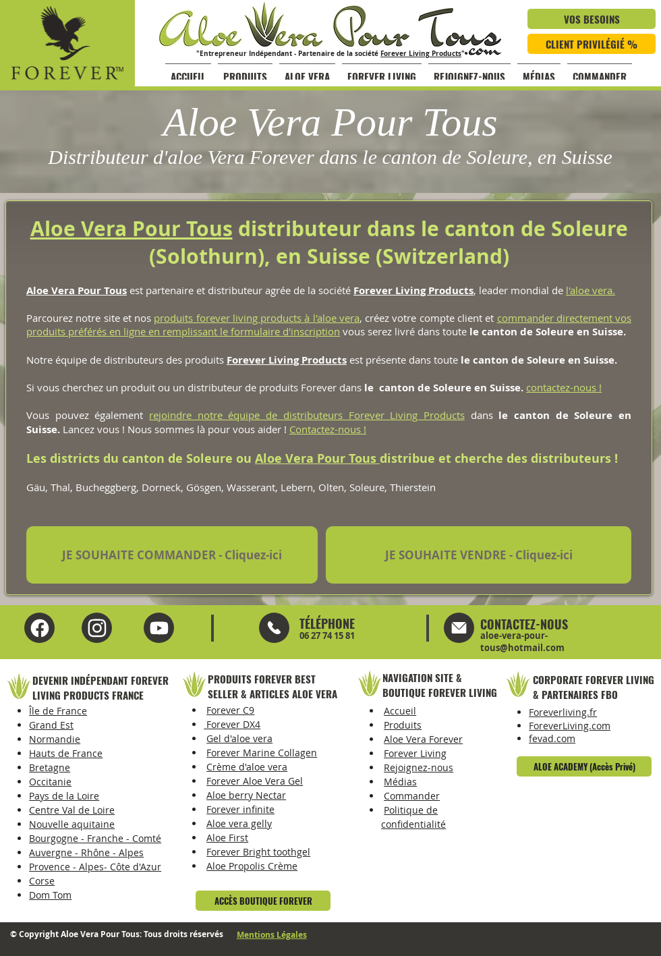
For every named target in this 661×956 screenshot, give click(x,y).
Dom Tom (50, 895)
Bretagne (49, 767)
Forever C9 (230, 710)
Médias (400, 781)
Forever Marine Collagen (261, 752)
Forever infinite (240, 809)
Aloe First (227, 837)
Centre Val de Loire (72, 810)
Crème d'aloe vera (246, 766)
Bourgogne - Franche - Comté (95, 838)
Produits (403, 725)
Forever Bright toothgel (258, 851)
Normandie (54, 739)
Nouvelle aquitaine (72, 824)
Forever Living (415, 753)
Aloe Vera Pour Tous (131, 228)
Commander (412, 795)
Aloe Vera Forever (423, 739)
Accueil (400, 710)
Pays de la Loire (64, 795)
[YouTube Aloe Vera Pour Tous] (97, 628)
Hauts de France (66, 753)
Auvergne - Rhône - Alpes (86, 852)
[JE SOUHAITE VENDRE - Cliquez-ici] (478, 555)
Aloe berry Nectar (246, 795)
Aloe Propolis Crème (251, 866)
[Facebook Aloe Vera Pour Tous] (39, 628)
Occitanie (50, 781)
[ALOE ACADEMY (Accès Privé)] (584, 766)
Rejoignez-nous (418, 767)
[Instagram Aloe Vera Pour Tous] (159, 628)
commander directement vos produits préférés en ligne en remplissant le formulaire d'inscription (328, 324)
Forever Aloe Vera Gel (254, 781)
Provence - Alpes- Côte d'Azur (95, 866)
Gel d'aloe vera (239, 738)
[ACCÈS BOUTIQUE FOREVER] (263, 901)
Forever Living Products (420, 53)
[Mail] (274, 628)
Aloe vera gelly (239, 823)
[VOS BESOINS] (591, 19)
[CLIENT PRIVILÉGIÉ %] (591, 44)
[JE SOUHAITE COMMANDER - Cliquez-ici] (172, 555)
